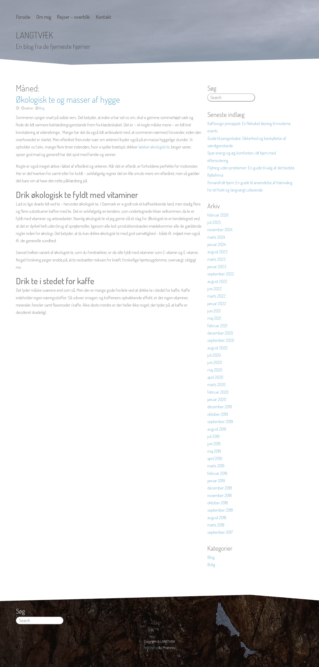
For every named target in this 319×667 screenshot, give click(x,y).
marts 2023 (216, 259)
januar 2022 (216, 303)
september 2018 (220, 510)
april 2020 (215, 377)
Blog (42, 108)
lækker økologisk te (154, 147)
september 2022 (220, 273)
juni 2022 (214, 288)
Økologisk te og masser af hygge (68, 99)
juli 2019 (213, 436)
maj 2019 (214, 451)
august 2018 (216, 517)
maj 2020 (214, 370)
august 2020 (217, 347)
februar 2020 (217, 392)
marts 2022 (216, 296)
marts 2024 (216, 237)
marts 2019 (215, 465)
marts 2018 (215, 525)
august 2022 (217, 281)
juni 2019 (214, 443)
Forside (23, 17)
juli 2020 (214, 355)
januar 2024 (216, 244)
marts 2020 (216, 384)
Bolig (211, 564)
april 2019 (214, 458)
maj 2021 (214, 318)
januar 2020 (216, 399)
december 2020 (220, 333)
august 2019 (216, 429)
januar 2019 (216, 480)
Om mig (43, 17)
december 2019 (219, 406)
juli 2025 (214, 222)
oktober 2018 (217, 502)
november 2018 (219, 495)
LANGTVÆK (34, 35)
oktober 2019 (217, 414)
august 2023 (217, 251)
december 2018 (219, 488)
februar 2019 (217, 473)
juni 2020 (214, 362)
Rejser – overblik (73, 17)
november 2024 (219, 229)
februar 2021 (217, 325)
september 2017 (220, 532)
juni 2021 (214, 310)
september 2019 (220, 421)
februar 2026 (217, 215)
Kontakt (103, 17)
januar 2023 (216, 266)
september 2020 (220, 340)
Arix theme (151, 647)
